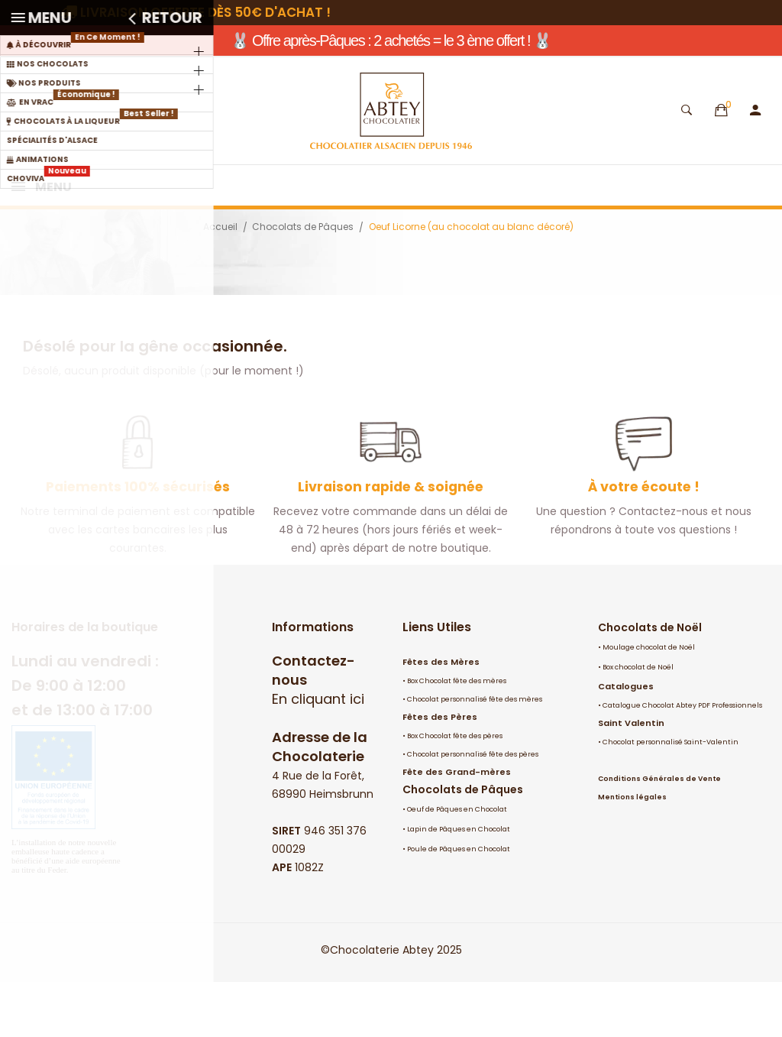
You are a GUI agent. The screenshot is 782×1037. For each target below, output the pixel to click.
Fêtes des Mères (441, 717)
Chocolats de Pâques (462, 844)
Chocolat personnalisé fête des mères (474, 754)
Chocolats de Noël (650, 682)
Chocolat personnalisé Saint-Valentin (670, 797)
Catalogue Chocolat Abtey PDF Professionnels (682, 760)
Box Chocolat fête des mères (456, 735)
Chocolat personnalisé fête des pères (472, 809)
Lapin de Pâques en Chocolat (458, 884)
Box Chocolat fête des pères (454, 791)
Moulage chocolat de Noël (649, 702)
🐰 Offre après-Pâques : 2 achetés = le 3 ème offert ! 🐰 (391, 40)
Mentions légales (632, 852)
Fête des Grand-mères (456, 827)
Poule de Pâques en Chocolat (458, 904)
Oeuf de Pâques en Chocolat (457, 864)
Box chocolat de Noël (638, 722)
